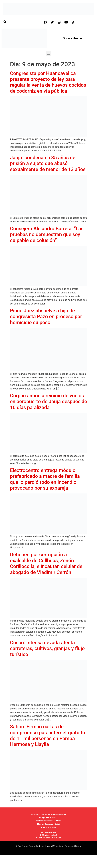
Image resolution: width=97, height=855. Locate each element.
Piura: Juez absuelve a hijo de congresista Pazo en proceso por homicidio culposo (46, 316)
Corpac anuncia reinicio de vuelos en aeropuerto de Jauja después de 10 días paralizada (48, 401)
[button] (48, 53)
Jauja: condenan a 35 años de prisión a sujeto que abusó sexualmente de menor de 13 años (47, 163)
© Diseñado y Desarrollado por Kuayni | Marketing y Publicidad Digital (48, 846)
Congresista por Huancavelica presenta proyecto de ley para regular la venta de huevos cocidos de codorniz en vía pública (48, 82)
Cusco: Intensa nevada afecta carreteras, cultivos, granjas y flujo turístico (47, 648)
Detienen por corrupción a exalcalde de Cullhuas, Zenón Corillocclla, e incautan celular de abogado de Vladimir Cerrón (46, 563)
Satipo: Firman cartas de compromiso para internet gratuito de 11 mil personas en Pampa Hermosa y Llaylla (47, 735)
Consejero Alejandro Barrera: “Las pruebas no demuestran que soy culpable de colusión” (46, 234)
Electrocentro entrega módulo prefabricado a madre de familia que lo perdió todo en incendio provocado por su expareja (45, 479)
